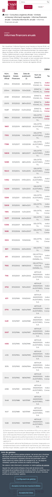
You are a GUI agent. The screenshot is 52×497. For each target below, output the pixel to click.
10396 (6, 225)
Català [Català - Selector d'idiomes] (40, 7)
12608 (6, 205)
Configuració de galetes (26, 479)
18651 (7, 126)
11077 (7, 218)
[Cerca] (47, 2)
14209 (6, 189)
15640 (6, 171)
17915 (7, 135)
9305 (7, 240)
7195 (6, 276)
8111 (6, 257)
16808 (6, 153)
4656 (7, 344)
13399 (6, 198)
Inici (6, 15)
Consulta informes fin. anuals (23, 20)
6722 (7, 287)
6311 (6, 298)
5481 (6, 321)
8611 (6, 249)
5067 (7, 332)
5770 (7, 310)
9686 (7, 231)
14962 (6, 180)
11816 (7, 212)
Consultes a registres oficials (21, 15)
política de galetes (42, 465)
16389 (6, 162)
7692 (7, 266)
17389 (6, 144)
